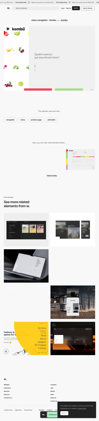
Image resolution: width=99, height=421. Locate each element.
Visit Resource (53, 414)
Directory (7, 394)
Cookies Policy (8, 410)
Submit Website (88, 8)
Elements (7, 391)
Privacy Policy (28, 410)
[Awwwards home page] (44, 415)
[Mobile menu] (72, 302)
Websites (7, 384)
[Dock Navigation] (26, 302)
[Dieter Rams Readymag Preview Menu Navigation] (72, 265)
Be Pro (76, 8)
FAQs (52, 394)
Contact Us (53, 401)
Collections (7, 388)
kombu (64, 20)
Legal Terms (18, 410)
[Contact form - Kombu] (80, 159)
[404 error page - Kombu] (18, 159)
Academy (53, 384)
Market (52, 391)
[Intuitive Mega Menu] (26, 229)
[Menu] (72, 229)
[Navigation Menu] (26, 338)
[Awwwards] (8, 8)
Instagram (50, 410)
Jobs (51, 388)
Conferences (8, 398)
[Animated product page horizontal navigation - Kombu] (49, 159)
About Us (53, 398)
